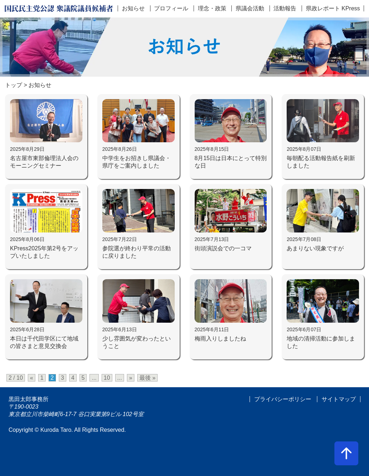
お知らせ (133, 8)
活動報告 (284, 8)
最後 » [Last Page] (147, 378)
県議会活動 (250, 8)
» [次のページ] (130, 378)
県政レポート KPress (333, 8)
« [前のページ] (31, 378)
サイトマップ (339, 399)
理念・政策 (212, 8)
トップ (13, 85)
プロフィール (171, 8)
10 (107, 378)
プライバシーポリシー (282, 399)
